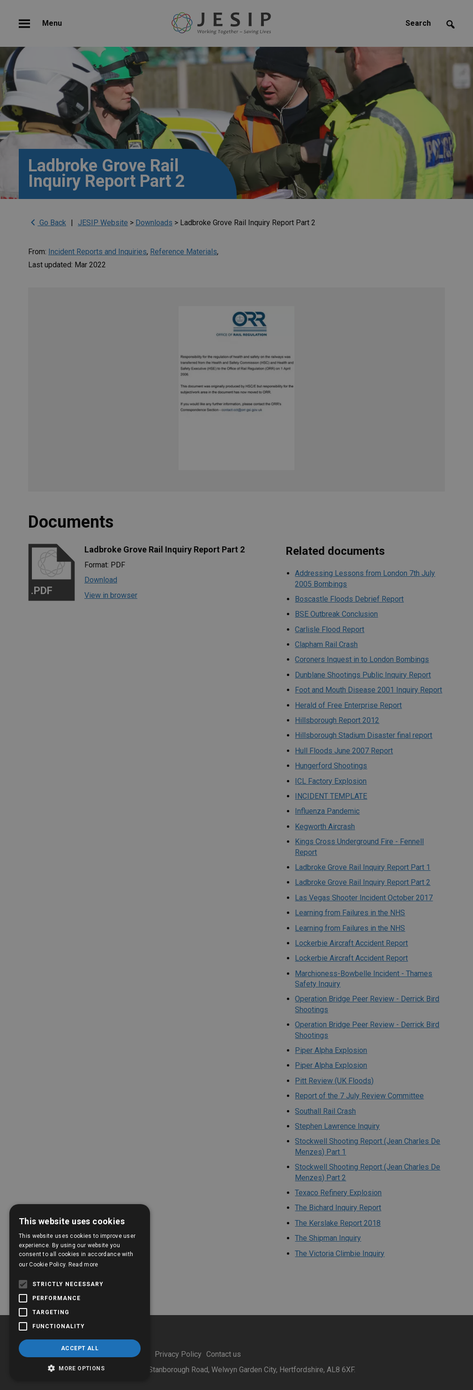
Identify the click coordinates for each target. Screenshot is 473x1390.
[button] (80, 1367)
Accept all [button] (79, 1348)
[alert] (236, 695)
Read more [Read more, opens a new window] (83, 1264)
